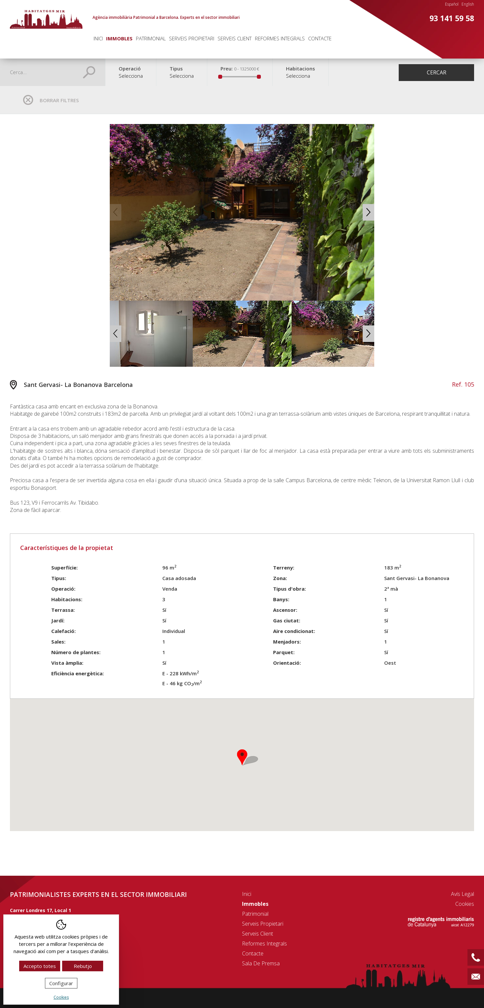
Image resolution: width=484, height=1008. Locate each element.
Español (452, 4)
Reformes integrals (280, 38)
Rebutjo (83, 966)
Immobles (119, 38)
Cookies (464, 903)
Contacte (320, 38)
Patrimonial (151, 38)
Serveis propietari (191, 38)
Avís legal (462, 894)
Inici (98, 38)
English (468, 4)
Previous (115, 212)
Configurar (61, 983)
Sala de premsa (261, 963)
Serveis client (235, 38)
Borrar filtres (59, 100)
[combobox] (131, 79)
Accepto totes (39, 966)
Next (368, 212)
